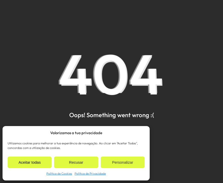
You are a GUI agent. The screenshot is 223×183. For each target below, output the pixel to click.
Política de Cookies (59, 173)
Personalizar (122, 162)
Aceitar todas (30, 162)
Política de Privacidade (90, 173)
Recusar (76, 162)
